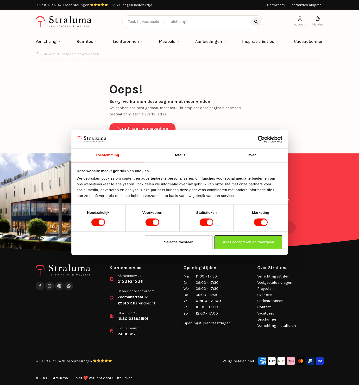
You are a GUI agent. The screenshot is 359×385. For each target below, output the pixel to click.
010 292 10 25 (130, 281)
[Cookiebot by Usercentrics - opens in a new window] (261, 139)
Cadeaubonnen (309, 41)
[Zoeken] (256, 21)
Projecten (265, 288)
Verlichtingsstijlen (273, 276)
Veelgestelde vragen (274, 282)
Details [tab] (180, 155)
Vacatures (265, 313)
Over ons (264, 294)
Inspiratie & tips (258, 41)
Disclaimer (266, 319)
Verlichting (46, 41)
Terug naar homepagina (142, 128)
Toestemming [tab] (107, 155)
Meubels (167, 41)
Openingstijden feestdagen (207, 323)
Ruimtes (85, 41)
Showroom (276, 5)
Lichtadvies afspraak (306, 5)
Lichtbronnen (126, 41)
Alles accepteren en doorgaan (248, 242)
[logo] (64, 21)
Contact (264, 307)
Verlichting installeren (276, 325)
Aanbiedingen (208, 41)
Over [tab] (251, 155)
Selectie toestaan (179, 242)
